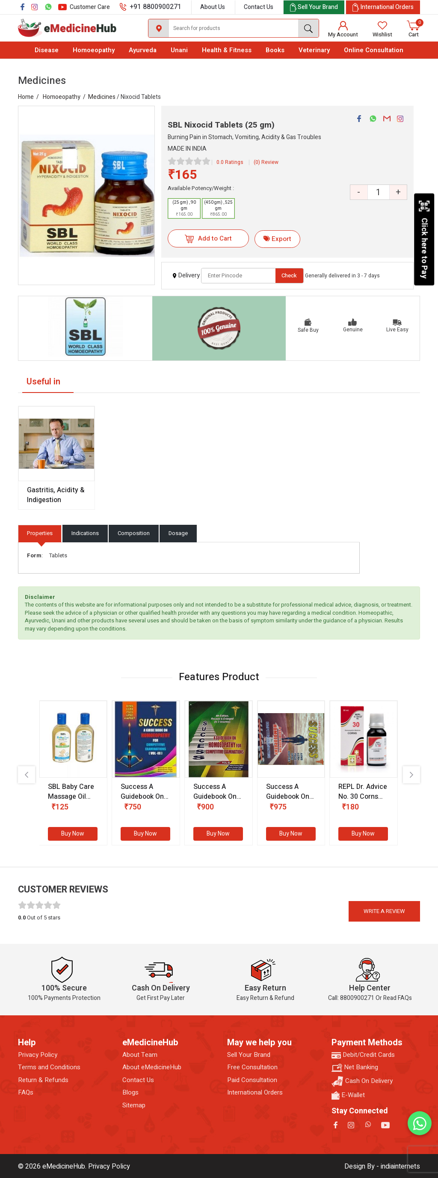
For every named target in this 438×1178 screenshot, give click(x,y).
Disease (47, 50)
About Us (212, 7)
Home (26, 96)
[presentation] (26, 774)
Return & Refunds (43, 1080)
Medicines (101, 96)
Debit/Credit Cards (363, 1054)
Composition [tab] (134, 533)
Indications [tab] (85, 533)
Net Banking (354, 1067)
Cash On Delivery (362, 1081)
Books (275, 50)
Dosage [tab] (178, 533)
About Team (139, 1054)
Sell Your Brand (248, 1054)
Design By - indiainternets (382, 1166)
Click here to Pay (424, 239)
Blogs (130, 1092)
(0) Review (266, 162)
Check (289, 275)
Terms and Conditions (49, 1067)
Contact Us (258, 7)
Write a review (384, 911)
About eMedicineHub (151, 1067)
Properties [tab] (40, 533)
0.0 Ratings (229, 162)
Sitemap (133, 1105)
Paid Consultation (252, 1080)
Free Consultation (252, 1067)
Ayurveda (143, 50)
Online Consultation (373, 50)
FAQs (25, 1092)
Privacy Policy (37, 1054)
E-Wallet (348, 1095)
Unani (179, 50)
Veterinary (314, 50)
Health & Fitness (227, 50)
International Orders (255, 1092)
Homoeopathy (94, 50)
